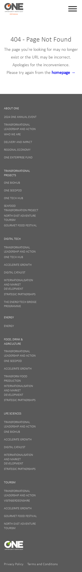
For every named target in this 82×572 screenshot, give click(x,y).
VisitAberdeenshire (17, 500)
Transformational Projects (17, 173)
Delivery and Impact (18, 142)
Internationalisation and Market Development (18, 284)
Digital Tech (12, 238)
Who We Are (12, 134)
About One (11, 108)
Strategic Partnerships (19, 294)
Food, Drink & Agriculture (13, 341)
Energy (9, 317)
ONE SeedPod (13, 190)
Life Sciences (12, 413)
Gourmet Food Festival (20, 225)
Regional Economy (17, 149)
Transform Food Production (15, 378)
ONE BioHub (12, 182)
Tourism (10, 482)
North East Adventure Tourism (20, 218)
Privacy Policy (14, 564)
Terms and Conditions (42, 564)
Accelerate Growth (18, 264)
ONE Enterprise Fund (18, 157)
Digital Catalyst (14, 272)
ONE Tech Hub (13, 198)
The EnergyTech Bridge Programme (20, 304)
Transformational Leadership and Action (20, 127)
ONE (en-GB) (14, 8)
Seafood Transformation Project (21, 208)
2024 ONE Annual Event (20, 117)
